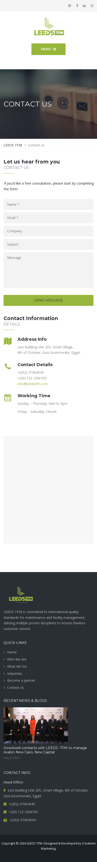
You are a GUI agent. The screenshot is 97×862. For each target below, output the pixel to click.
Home (12, 652)
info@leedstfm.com (31, 384)
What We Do (17, 666)
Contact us (15, 687)
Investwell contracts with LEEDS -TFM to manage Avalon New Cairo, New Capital (45, 750)
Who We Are (16, 659)
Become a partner (21, 680)
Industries (14, 673)
